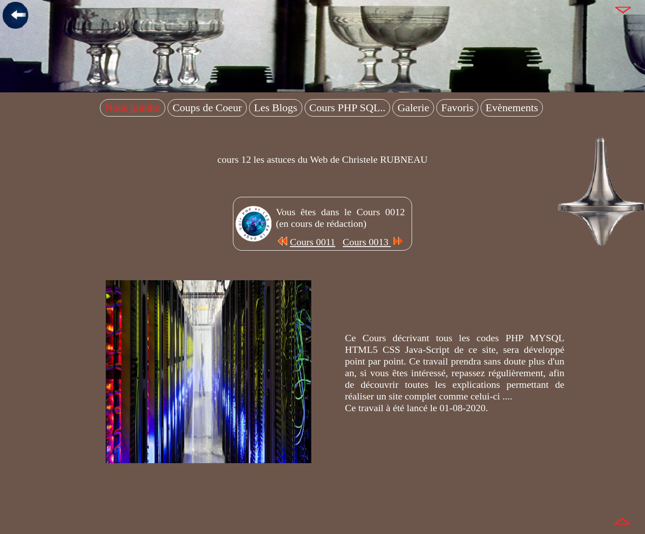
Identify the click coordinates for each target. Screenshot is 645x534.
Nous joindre (133, 107)
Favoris (457, 107)
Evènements (512, 107)
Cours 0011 (305, 241)
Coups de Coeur (207, 107)
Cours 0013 (373, 241)
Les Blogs (275, 107)
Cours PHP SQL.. (348, 107)
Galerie (413, 107)
